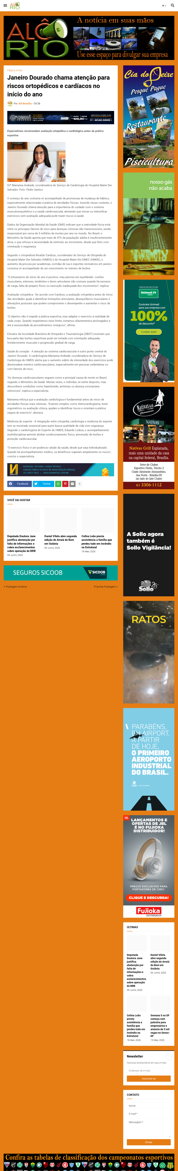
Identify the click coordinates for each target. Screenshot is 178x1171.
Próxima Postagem (105, 586)
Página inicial (14, 70)
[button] (5, 6)
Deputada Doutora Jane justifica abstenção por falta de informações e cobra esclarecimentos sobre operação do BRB (21, 544)
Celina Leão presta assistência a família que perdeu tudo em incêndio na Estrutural (97, 542)
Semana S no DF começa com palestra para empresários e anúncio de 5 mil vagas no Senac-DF (160, 1025)
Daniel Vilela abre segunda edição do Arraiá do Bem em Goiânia (60, 540)
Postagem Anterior (16, 586)
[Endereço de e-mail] (149, 1071)
